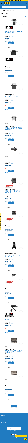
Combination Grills (12, 227)
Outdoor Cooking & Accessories (21, 10)
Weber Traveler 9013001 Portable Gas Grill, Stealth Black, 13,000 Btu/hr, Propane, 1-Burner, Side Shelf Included (13, 318)
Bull (6, 346)
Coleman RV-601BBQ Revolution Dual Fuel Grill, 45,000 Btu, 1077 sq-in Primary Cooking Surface (13, 223)
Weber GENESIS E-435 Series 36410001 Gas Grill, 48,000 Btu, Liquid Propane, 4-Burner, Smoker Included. (13, 64)
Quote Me (10, 43)
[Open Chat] (25, 439)
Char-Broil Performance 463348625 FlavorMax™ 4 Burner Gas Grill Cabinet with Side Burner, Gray (13, 96)
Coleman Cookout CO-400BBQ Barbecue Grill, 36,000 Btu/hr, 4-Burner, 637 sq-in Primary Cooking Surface (13, 191)
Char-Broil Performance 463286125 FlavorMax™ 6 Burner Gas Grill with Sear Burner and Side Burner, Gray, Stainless (13, 128)
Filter (25, 16)
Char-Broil (7, 123)
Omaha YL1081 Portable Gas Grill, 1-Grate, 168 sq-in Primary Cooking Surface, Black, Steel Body (14, 160)
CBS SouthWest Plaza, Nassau (10, 41)
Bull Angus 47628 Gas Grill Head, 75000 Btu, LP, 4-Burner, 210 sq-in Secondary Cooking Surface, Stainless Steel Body (13, 351)
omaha (6, 156)
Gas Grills (11, 36)
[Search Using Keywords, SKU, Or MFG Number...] (14, 7)
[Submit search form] (25, 7)
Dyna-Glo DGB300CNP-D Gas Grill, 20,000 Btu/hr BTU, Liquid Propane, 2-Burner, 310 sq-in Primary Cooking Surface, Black (13, 255)
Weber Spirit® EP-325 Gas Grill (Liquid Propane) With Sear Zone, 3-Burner (13, 32)
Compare (7, 47)
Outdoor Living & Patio (10, 10)
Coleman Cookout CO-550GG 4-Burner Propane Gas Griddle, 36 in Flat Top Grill (13, 287)
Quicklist (6, 45)
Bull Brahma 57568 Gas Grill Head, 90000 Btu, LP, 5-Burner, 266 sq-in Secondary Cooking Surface (13, 383)
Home (3, 10)
